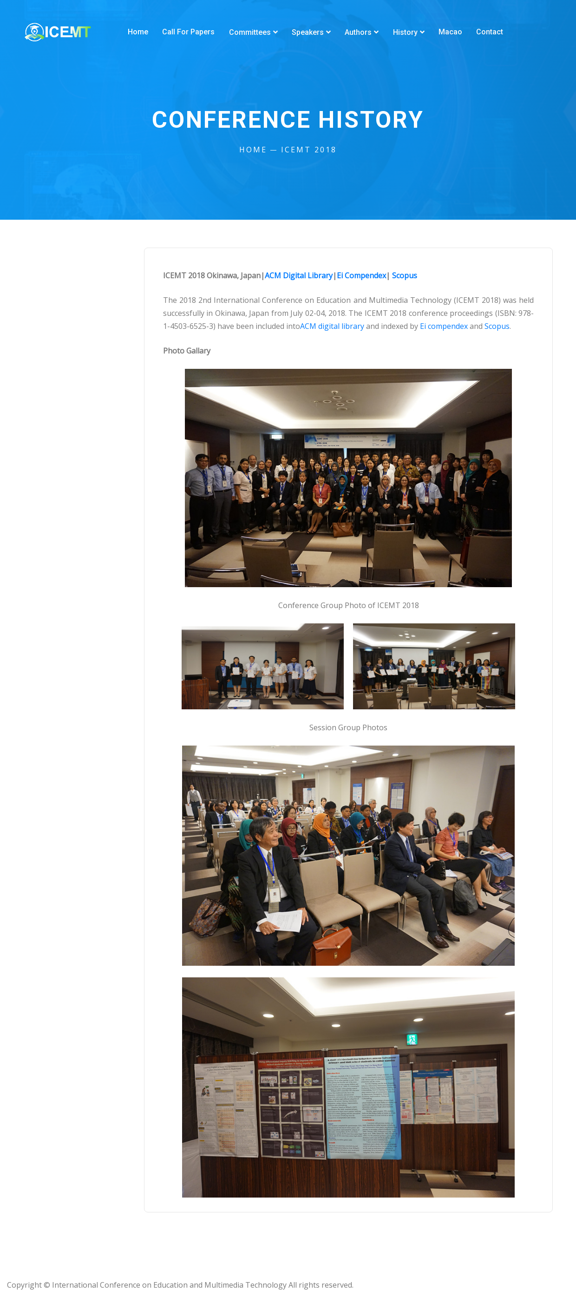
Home (138, 31)
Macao (449, 31)
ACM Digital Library (299, 275)
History (404, 32)
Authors (357, 32)
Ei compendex (444, 326)
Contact (488, 31)
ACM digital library (332, 326)
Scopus (404, 275)
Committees (249, 32)
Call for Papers (188, 31)
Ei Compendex (361, 275)
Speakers (307, 32)
